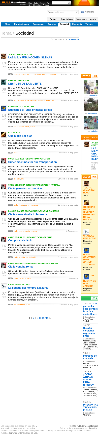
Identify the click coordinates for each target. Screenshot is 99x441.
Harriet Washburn (90, 345)
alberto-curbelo (20, 74)
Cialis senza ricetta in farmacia (27, 214)
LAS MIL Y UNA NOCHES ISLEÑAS (30, 57)
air (15, 179)
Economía (77, 24)
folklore (30, 74)
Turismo (89, 24)
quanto (22, 231)
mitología (37, 74)
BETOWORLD (14, 133)
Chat (30, 3)
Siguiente (42, 317)
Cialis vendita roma (20, 266)
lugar (16, 127)
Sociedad (64, 24)
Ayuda (93, 19)
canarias (52, 74)
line (27, 257)
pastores (33, 100)
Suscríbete (74, 39)
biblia (27, 100)
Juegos (42, 3)
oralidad (45, 74)
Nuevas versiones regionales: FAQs (89, 332)
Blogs (7, 24)
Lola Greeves (88, 347)
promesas (41, 100)
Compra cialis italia (20, 240)
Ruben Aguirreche (90, 366)
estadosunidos (20, 304)
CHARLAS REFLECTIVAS (19, 285)
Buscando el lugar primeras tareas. (30, 109)
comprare (34, 205)
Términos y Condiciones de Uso (23, 433)
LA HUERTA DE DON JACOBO (21, 107)
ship (23, 179)
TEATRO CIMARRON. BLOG (20, 54)
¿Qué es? (53, 19)
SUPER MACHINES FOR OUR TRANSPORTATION (29, 159)
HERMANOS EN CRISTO (18, 80)
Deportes (52, 24)
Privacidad (93, 428)
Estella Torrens (89, 343)
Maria (85, 319)
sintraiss (94, 131)
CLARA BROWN (89, 394)
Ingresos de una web (90, 357)
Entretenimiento (21, 24)
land (18, 179)
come (27, 205)
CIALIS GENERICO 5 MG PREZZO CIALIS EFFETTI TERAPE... (34, 263)
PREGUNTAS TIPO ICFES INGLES (90, 407)
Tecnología (38, 24)
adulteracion (19, 100)
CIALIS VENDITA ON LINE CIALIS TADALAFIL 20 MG (30, 237)
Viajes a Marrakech (87, 364)
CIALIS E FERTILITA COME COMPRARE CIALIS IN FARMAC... (34, 185)
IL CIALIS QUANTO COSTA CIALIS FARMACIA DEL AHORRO (33, 211)
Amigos (46, 5)
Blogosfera (37, 5)
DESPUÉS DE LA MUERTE (24, 83)
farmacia (34, 231)
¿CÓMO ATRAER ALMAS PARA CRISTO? (88, 379)
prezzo (29, 278)
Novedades (81, 19)
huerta (32, 127)
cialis (16, 205)
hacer (27, 127)
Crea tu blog (67, 19)
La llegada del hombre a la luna (28, 287)
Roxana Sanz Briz (90, 390)
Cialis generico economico (25, 188)
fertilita (21, 205)
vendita (22, 257)
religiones (50, 100)
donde (21, 127)
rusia (28, 304)
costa (27, 231)
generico (22, 278)
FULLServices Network (87, 426)
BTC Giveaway (90, 348)
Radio (35, 3)
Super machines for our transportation (32, 162)
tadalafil (32, 257)
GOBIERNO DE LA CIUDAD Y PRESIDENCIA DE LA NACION (90, 213)
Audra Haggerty (89, 341)
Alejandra (87, 415)
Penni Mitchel (88, 320)
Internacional (89, 12)
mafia (16, 153)
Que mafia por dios (20, 136)
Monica (91, 392)
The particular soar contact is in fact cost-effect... (90, 308)
